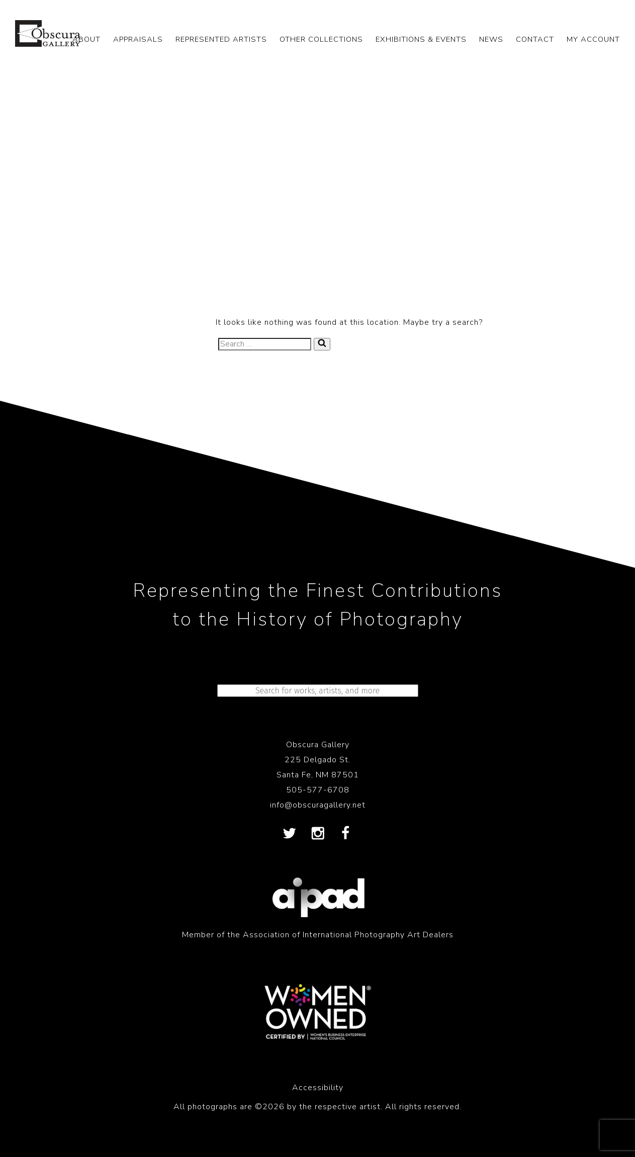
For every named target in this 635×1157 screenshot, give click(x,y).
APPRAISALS (138, 39)
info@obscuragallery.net (318, 805)
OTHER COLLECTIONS (321, 39)
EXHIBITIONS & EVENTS (421, 39)
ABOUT (86, 39)
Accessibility (317, 1087)
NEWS (491, 39)
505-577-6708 (317, 789)
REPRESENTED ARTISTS (221, 39)
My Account (593, 39)
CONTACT (535, 39)
